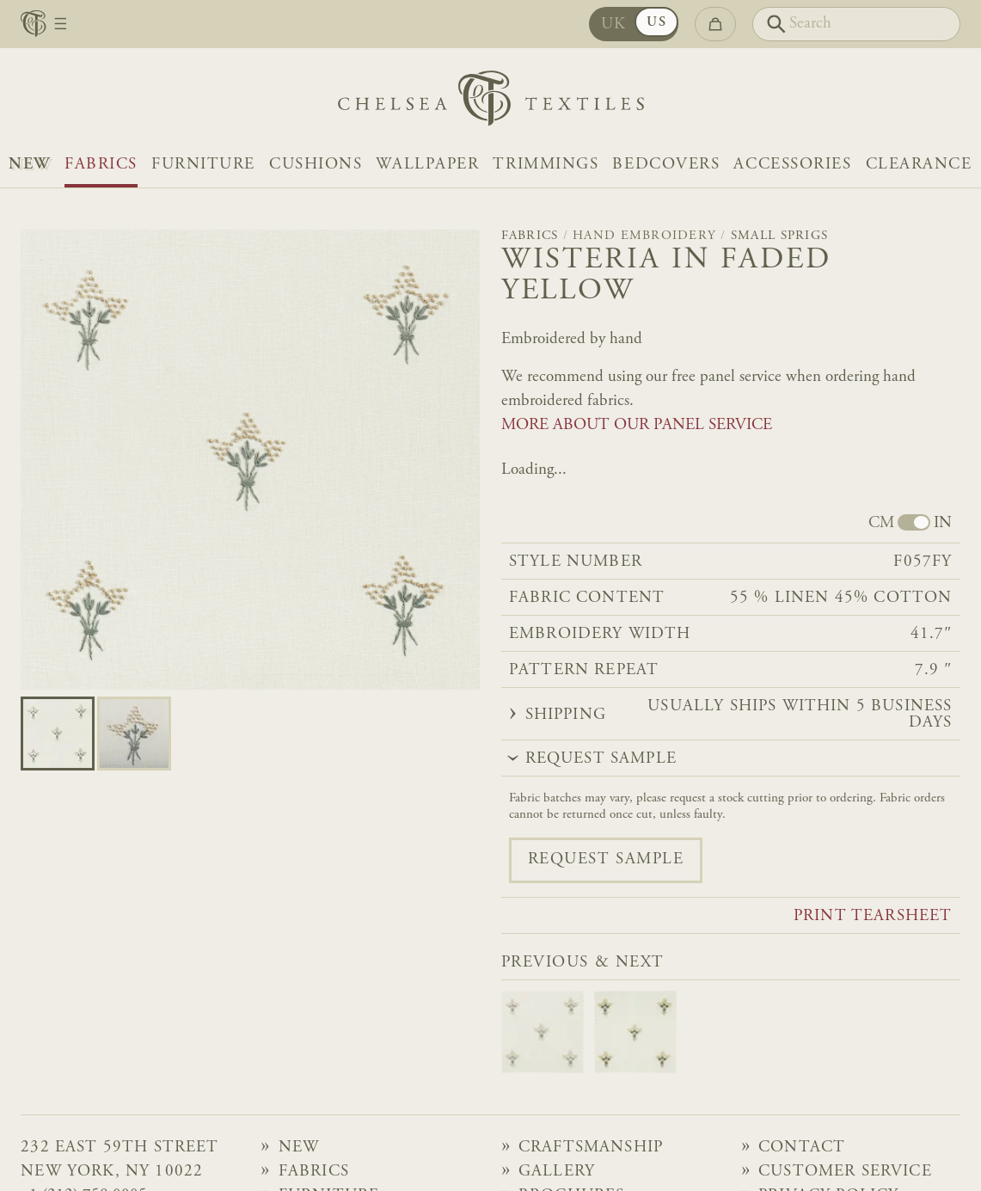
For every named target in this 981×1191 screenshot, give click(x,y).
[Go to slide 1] (134, 733)
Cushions (315, 165)
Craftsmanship (590, 1147)
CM (881, 523)
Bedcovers (666, 165)
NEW (30, 165)
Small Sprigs (779, 236)
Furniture (203, 165)
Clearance (919, 165)
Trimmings (545, 165)
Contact (801, 1147)
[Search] (856, 23)
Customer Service (845, 1171)
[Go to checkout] (716, 23)
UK (614, 24)
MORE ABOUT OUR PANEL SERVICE (636, 425)
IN (943, 523)
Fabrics (101, 165)
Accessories (792, 165)
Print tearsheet (873, 916)
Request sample (606, 859)
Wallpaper (427, 165)
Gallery (556, 1171)
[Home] (491, 103)
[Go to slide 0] (58, 733)
